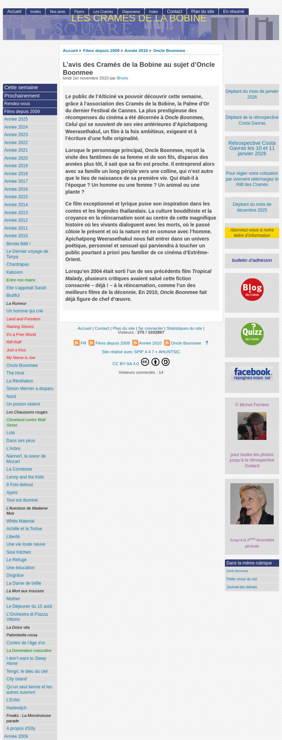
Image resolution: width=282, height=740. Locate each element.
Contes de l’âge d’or (26, 642)
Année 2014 (16, 204)
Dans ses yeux (21, 440)
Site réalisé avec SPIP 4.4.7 (128, 351)
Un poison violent (23, 404)
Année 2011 (16, 228)
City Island (17, 678)
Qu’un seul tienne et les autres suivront (29, 689)
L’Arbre (13, 448)
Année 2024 (16, 127)
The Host (15, 373)
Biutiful (13, 295)
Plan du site (202, 11)
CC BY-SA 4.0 (141, 362)
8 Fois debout (20, 484)
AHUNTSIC (169, 351)
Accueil (70, 50)
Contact (174, 11)
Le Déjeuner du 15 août (29, 606)
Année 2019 (16, 165)
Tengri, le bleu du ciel (27, 671)
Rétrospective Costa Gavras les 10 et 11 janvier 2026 (252, 148)
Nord (11, 396)
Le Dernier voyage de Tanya (27, 254)
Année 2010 (136, 50)
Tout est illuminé (22, 500)
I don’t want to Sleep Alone (26, 661)
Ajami (12, 492)
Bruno (122, 78)
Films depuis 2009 (101, 50)
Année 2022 (16, 142)
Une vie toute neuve (26, 544)
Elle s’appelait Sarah (26, 287)
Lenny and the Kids (25, 477)
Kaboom (15, 272)
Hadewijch (17, 707)
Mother (13, 598)
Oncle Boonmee (169, 50)
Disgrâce (15, 575)
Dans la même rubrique (249, 563)
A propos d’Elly (21, 728)
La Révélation (20, 381)
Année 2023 (16, 134)
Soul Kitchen (19, 552)
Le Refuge (17, 559)
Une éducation (21, 567)
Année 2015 (16, 196)
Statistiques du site (184, 328)
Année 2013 (16, 212)
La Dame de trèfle (24, 583)
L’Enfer (13, 699)
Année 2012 (16, 220)
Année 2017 (16, 181)
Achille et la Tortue (24, 528)
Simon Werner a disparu (30, 388)
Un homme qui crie (25, 310)
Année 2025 (16, 119)
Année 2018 (16, 173)
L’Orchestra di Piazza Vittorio (27, 617)
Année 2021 (16, 150)
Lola (11, 432)
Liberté (13, 536)
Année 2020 (16, 158)
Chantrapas (18, 264)
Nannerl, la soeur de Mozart (26, 459)
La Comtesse (19, 469)
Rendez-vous (17, 103)
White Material (20, 521)
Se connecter (150, 328)
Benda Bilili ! (19, 243)
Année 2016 (16, 189)
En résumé (233, 11)
